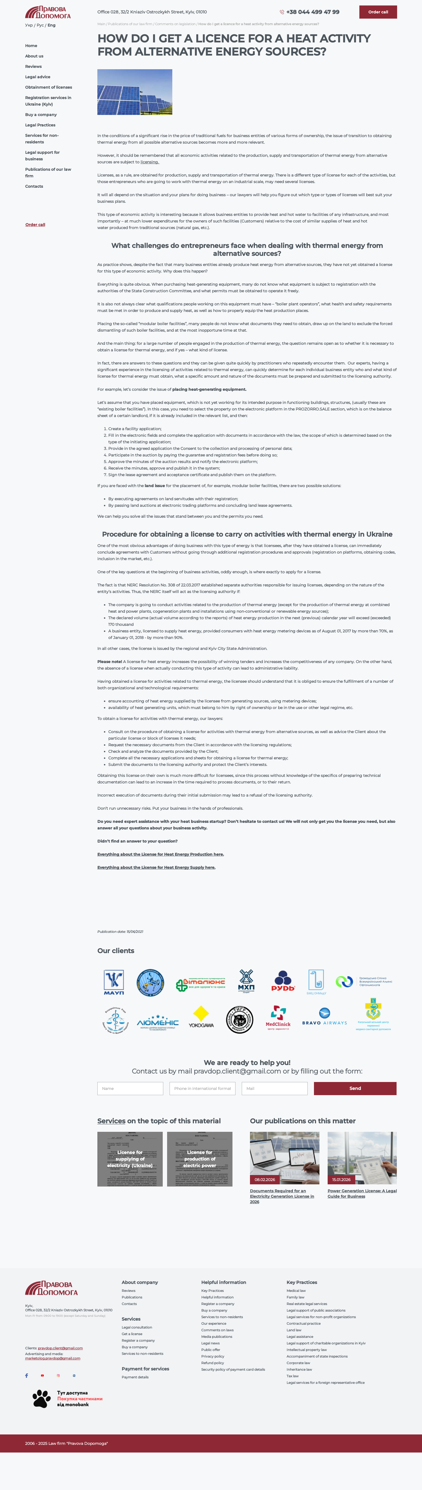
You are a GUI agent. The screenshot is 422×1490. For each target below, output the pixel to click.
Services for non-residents (42, 138)
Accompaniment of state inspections (317, 1356)
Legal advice (37, 76)
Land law (294, 1330)
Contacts (34, 186)
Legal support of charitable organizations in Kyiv (326, 1343)
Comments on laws (217, 1330)
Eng (52, 25)
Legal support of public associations (316, 1310)
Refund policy (212, 1363)
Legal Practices (40, 125)
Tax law (293, 1376)
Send (355, 1088)
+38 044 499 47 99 (312, 12)
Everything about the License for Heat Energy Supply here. (156, 867)
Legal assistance (300, 1337)
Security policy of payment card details (233, 1369)
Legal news (210, 1343)
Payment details (135, 1377)
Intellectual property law (307, 1350)
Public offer (210, 1350)
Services (111, 1121)
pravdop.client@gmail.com (60, 1348)
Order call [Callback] (35, 224)
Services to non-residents (142, 1354)
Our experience (213, 1323)
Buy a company (41, 114)
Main (101, 24)
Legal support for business (42, 155)
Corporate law (298, 1363)
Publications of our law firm (48, 172)
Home (31, 45)
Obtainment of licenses (48, 87)
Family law (295, 1297)
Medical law (296, 1291)
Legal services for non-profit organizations (321, 1317)
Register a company (138, 1340)
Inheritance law (299, 1369)
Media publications (216, 1337)
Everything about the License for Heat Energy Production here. (160, 854)
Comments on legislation (175, 24)
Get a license (132, 1334)
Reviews (33, 66)
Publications (132, 1297)
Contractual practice (304, 1323)
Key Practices (212, 1291)
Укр (29, 25)
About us (34, 56)
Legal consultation (137, 1327)
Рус (40, 25)
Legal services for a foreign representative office (326, 1383)
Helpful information (217, 1297)
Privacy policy (212, 1356)
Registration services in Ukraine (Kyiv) (48, 101)
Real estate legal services (307, 1304)
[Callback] (378, 12)
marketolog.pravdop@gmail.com (52, 1358)
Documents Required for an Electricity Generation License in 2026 (282, 1196)
